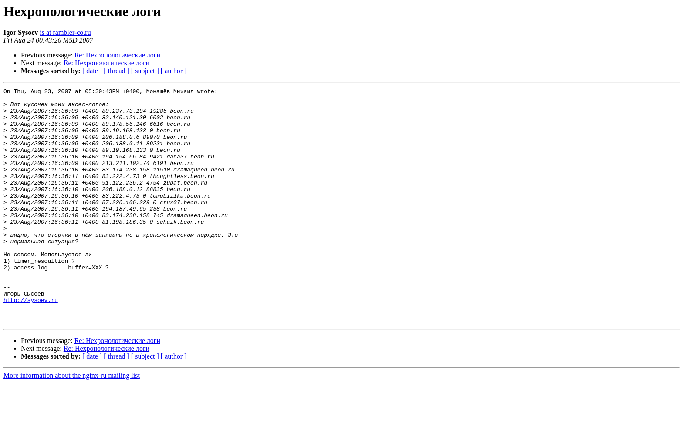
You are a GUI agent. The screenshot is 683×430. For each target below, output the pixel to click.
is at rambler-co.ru (65, 32)
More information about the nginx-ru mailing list (71, 422)
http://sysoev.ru (30, 343)
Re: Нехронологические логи (117, 55)
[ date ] (92, 70)
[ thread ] (116, 70)
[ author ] (174, 70)
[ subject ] (145, 70)
